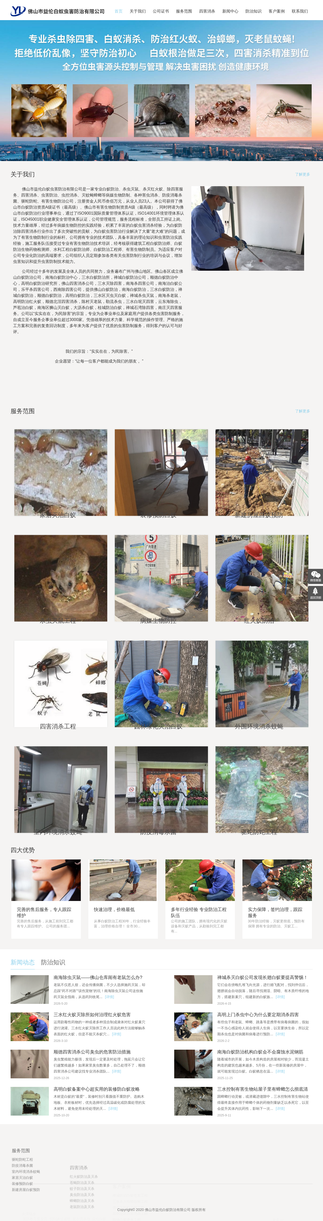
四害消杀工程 (57, 811)
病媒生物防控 (158, 705)
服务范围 (184, 11)
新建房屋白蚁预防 (258, 600)
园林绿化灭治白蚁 (158, 811)
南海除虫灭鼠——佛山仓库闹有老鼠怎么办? (98, 977)
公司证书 (161, 11)
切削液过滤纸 (59, 1218)
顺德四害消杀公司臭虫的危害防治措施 (92, 1051)
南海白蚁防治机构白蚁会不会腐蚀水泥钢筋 (260, 1051)
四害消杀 (207, 11)
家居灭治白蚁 (57, 600)
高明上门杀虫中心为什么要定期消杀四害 (258, 1014)
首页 (119, 11)
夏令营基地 (81, 1218)
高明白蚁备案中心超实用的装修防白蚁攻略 (97, 1089)
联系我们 (300, 11)
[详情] (109, 997)
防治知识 (253, 11)
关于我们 (138, 11)
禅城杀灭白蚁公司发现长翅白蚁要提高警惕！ (262, 977)
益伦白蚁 (99, 1218)
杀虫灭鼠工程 (57, 705)
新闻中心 (230, 11)
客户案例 (277, 11)
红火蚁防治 (258, 705)
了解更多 (302, 174)
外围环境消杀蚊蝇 (258, 811)
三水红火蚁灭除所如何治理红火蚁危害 (92, 1014)
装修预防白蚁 (158, 600)
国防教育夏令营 (35, 1218)
